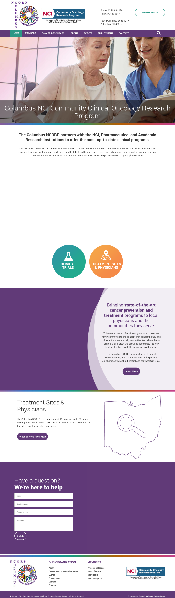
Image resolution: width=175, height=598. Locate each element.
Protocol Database (96, 568)
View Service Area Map (32, 436)
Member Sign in (150, 12)
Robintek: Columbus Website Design (152, 596)
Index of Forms (94, 571)
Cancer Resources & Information (63, 571)
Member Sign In (95, 578)
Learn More (131, 371)
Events (52, 574)
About (51, 568)
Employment (54, 578)
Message (44, 524)
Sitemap (52, 585)
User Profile (93, 574)
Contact (52, 581)
